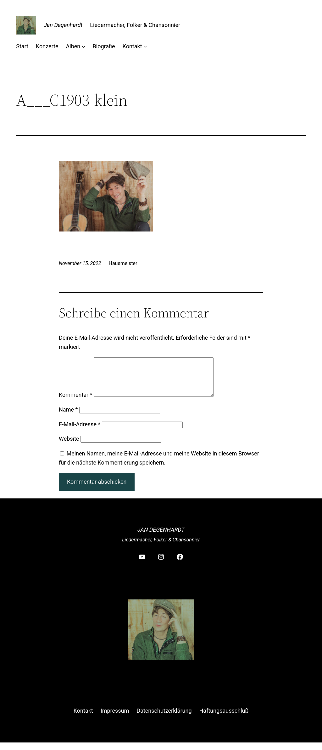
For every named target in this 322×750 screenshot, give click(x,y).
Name (68, 417)
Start (22, 46)
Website (69, 446)
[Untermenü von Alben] (83, 46)
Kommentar (75, 402)
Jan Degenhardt (63, 25)
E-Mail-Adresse (79, 431)
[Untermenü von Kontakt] (145, 46)
